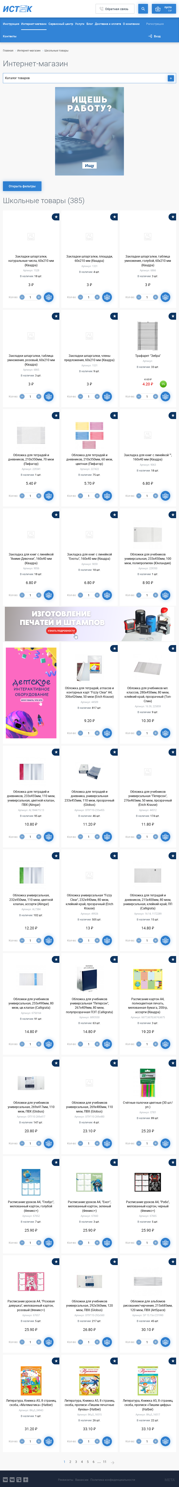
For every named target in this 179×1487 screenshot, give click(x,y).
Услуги (79, 24)
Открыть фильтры (22, 186)
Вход (157, 36)
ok (18, 1477)
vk (5, 1477)
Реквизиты (62, 1478)
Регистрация (155, 24)
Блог (89, 24)
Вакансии (80, 1478)
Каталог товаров (89, 78)
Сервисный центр (60, 24)
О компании (131, 24)
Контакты (9, 36)
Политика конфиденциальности (114, 1478)
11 (107, 1462)
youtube (25, 1477)
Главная (8, 50)
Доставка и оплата (108, 24)
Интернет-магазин (34, 24)
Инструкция (11, 24)
